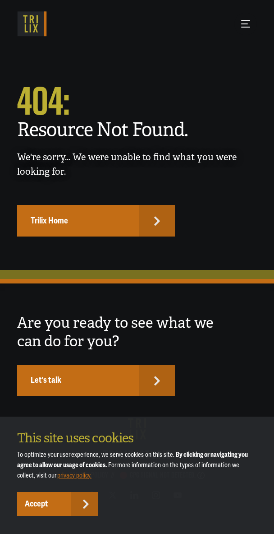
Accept (36, 504)
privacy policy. (74, 475)
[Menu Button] (245, 24)
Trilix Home (49, 220)
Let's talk (46, 380)
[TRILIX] (31, 24)
